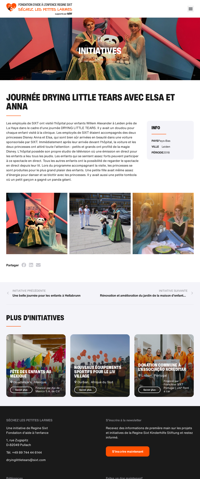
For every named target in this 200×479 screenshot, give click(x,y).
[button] (190, 9)
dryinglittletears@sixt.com (26, 459)
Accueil (89, 59)
